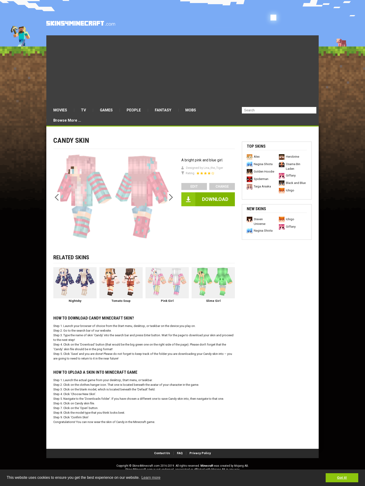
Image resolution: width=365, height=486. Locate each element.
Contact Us (162, 453)
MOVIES (60, 110)
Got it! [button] (342, 477)
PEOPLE (134, 110)
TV (83, 110)
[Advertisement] (182, 70)
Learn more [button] (150, 477)
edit (194, 186)
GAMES (106, 110)
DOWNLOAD (215, 199)
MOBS (190, 110)
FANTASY (163, 110)
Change (222, 186)
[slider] (205, 173)
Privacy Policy (200, 453)
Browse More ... (67, 120)
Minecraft (206, 465)
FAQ (179, 453)
